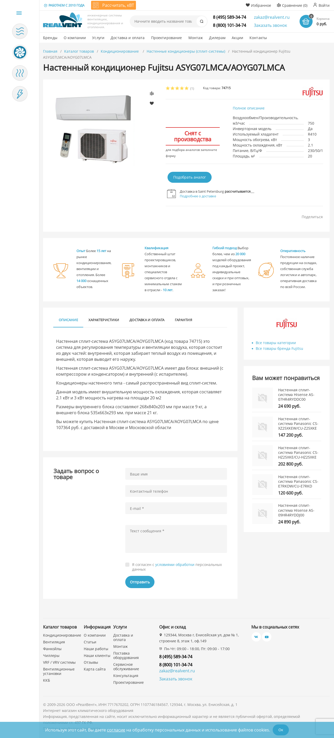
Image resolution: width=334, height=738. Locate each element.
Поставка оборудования (126, 655)
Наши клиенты (97, 655)
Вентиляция (54, 641)
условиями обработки (174, 564)
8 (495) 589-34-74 (229, 17)
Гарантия (183, 320)
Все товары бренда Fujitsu (279, 348)
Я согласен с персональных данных (177, 566)
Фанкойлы (52, 648)
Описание (68, 320)
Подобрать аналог (189, 177)
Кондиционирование (120, 51)
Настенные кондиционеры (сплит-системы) (186, 51)
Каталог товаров (79, 51)
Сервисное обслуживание (126, 666)
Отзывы (91, 662)
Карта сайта (95, 669)
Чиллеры (51, 655)
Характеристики (103, 320)
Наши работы (96, 648)
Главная (50, 51)
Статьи (90, 641)
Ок (280, 729)
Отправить (140, 582)
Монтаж (120, 646)
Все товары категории (276, 342)
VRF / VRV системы (59, 662)
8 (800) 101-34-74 (229, 25)
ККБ (46, 680)
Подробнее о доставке (198, 196)
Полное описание (249, 108)
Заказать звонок (270, 25)
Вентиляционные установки (59, 671)
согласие (116, 730)
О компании (95, 635)
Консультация (125, 675)
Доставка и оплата (146, 320)
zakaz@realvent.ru (272, 17)
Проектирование (128, 682)
